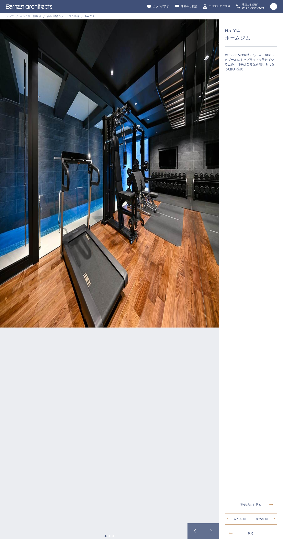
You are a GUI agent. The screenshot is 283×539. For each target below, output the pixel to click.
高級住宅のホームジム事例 (63, 16)
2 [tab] (109, 533)
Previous (195, 528)
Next (211, 528)
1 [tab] (106, 533)
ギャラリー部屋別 (30, 16)
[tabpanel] (141, 80)
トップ (10, 16)
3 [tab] (113, 533)
